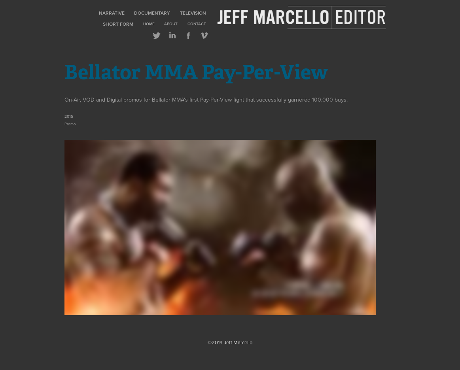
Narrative (112, 12)
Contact (196, 24)
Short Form (118, 24)
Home (149, 24)
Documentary (152, 12)
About (171, 24)
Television (193, 12)
